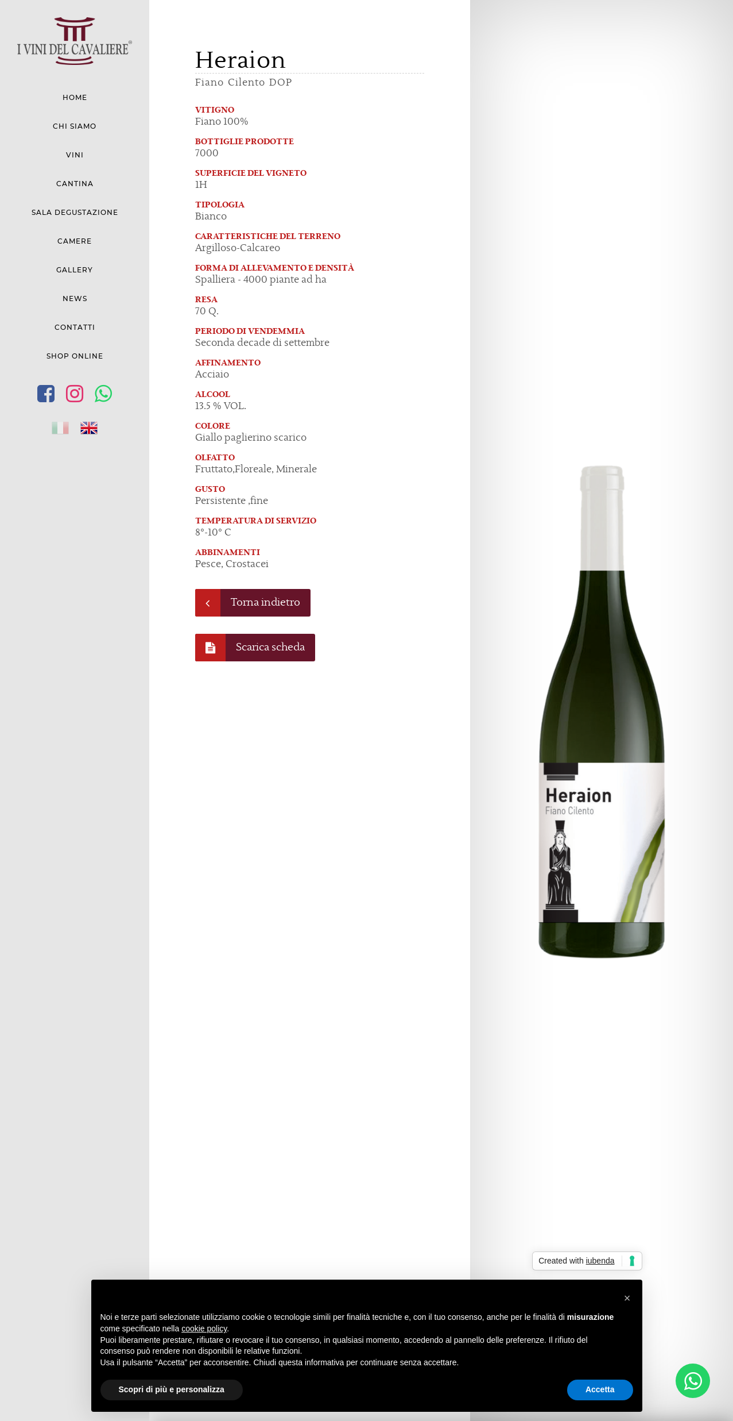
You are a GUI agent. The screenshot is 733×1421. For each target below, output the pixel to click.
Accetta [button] (600, 1389)
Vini (75, 155)
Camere (74, 241)
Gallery (74, 270)
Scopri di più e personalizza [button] (171, 1389)
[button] (627, 1298)
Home (75, 97)
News (75, 298)
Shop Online (74, 356)
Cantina (75, 183)
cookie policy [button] (204, 1328)
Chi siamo (74, 126)
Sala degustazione (75, 212)
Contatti (75, 327)
